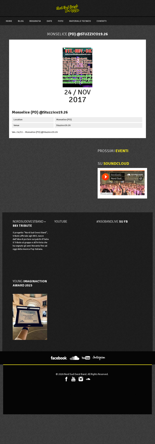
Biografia (35, 21)
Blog (21, 21)
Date (49, 21)
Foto (60, 21)
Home (9, 21)
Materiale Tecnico (80, 21)
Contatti (102, 21)
